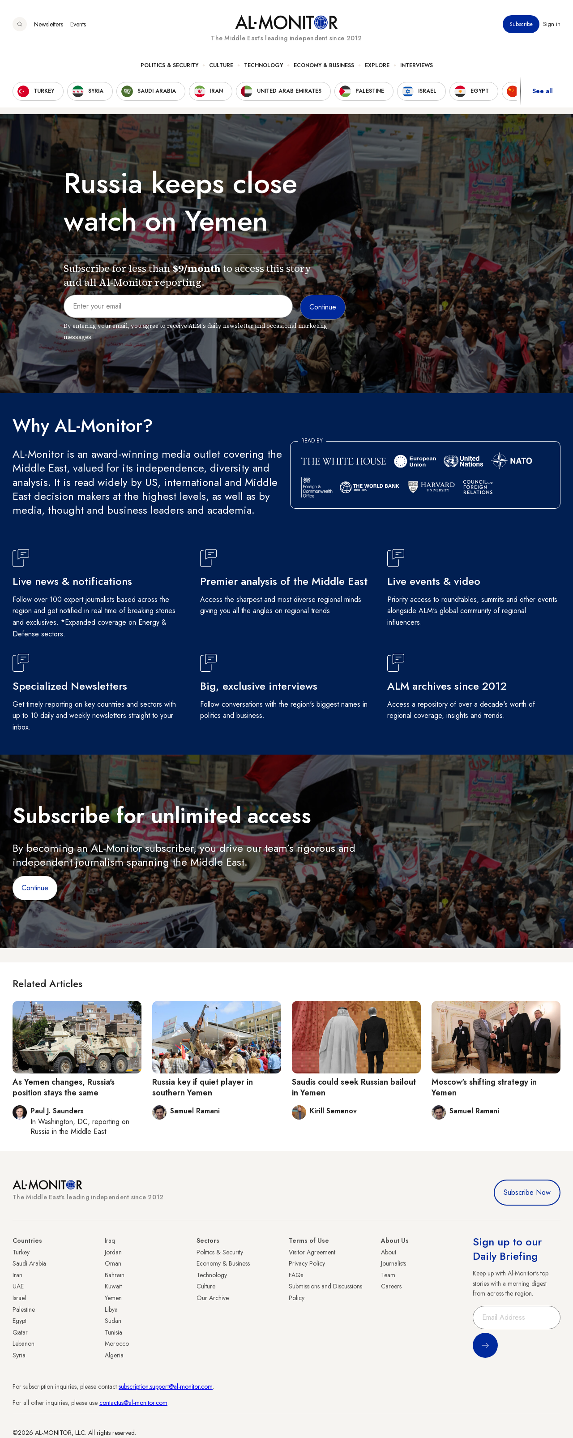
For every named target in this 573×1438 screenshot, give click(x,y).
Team (388, 1275)
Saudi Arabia (29, 1263)
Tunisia (113, 1332)
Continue (34, 888)
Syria (19, 1355)
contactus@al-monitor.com (133, 1402)
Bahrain (114, 1275)
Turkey (21, 1252)
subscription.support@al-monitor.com (166, 1386)
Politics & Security (169, 67)
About (388, 1252)
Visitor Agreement (312, 1252)
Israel (19, 1297)
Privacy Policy (307, 1263)
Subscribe (521, 26)
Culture (221, 67)
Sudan (113, 1320)
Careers (391, 1286)
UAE (18, 1286)
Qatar (20, 1332)
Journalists (393, 1263)
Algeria (114, 1355)
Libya (111, 1309)
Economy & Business (324, 67)
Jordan (113, 1252)
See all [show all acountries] (542, 93)
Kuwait (113, 1286)
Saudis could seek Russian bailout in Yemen (354, 1087)
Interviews (416, 67)
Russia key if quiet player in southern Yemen (202, 1087)
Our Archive (213, 1297)
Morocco (117, 1343)
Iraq (110, 1240)
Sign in (551, 26)
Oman (113, 1263)
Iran (17, 1275)
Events (78, 26)
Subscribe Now (527, 1192)
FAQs (296, 1275)
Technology (263, 67)
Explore (377, 67)
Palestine (24, 1309)
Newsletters (48, 26)
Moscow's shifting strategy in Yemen (484, 1087)
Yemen (113, 1297)
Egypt (19, 1320)
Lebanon (23, 1343)
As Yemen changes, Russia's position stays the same (64, 1087)
